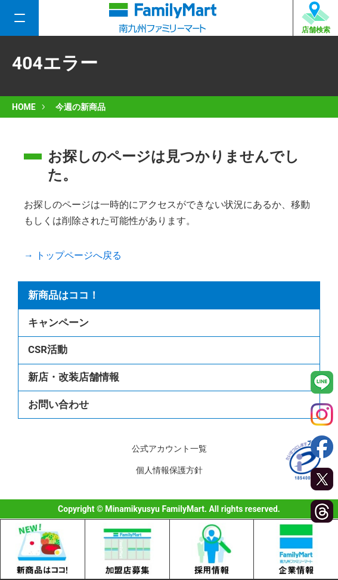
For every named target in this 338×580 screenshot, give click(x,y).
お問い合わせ (58, 404)
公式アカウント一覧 (169, 448)
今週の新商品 (80, 107)
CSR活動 (47, 349)
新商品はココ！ (63, 295)
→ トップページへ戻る (73, 255)
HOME (24, 107)
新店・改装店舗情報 (73, 377)
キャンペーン (58, 323)
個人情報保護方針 (169, 470)
